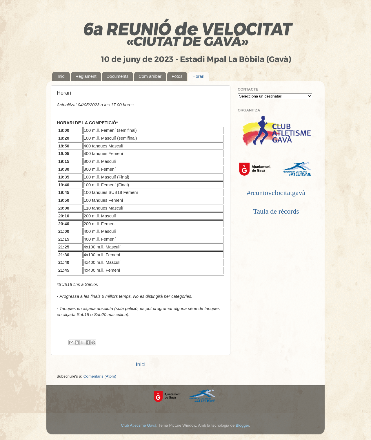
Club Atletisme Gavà (138, 425)
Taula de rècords (276, 211)
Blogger (242, 425)
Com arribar (150, 76)
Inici (62, 76)
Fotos (177, 76)
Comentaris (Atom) (99, 376)
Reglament (86, 76)
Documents (117, 76)
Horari (198, 76)
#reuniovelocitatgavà (276, 192)
